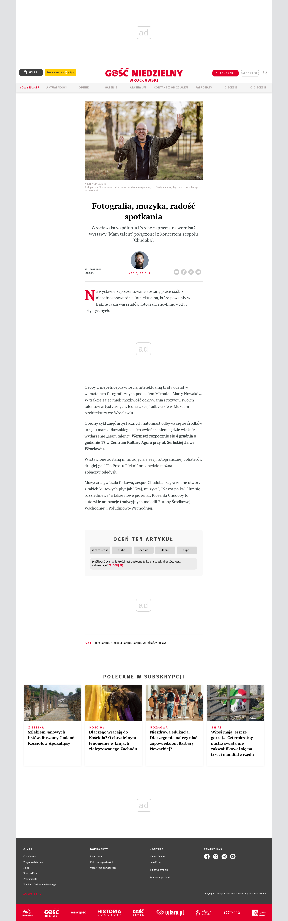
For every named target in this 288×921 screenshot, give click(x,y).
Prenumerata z (61, 72)
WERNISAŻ (148, 643)
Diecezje (231, 87)
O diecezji (258, 87)
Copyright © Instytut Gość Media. (221, 893)
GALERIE (111, 87)
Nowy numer (29, 87)
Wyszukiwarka (265, 72)
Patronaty (204, 87)
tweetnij (191, 271)
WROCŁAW (160, 643)
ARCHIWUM (138, 87)
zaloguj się (250, 73)
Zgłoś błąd (32, 893)
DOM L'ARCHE (101, 643)
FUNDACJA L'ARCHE (121, 643)
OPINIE (84, 87)
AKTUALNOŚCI (56, 87)
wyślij (199, 271)
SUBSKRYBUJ (225, 73)
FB (184, 271)
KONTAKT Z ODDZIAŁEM (171, 87)
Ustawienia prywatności (103, 867)
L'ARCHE (137, 643)
